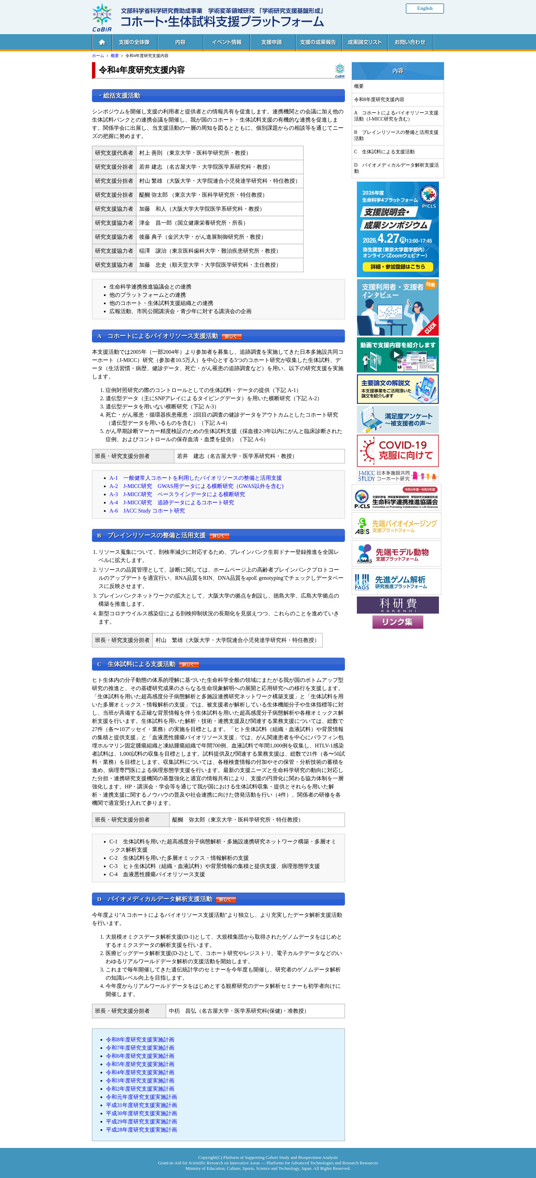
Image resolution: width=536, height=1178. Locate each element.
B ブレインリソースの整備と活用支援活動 (396, 135)
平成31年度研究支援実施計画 (141, 1105)
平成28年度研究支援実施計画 (141, 1130)
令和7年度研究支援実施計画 (140, 1048)
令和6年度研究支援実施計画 (140, 1056)
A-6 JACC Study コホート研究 (147, 511)
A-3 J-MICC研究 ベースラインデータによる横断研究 (177, 494)
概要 (115, 55)
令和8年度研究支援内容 (379, 99)
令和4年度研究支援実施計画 (140, 1072)
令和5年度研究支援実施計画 (140, 1064)
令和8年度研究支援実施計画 (140, 1039)
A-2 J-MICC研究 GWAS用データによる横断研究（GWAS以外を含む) (196, 486)
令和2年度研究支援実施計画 (140, 1089)
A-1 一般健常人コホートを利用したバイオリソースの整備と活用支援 (195, 478)
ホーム (98, 55)
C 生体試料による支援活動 (384, 151)
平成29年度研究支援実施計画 (141, 1121)
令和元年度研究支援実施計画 (141, 1097)
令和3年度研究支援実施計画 (140, 1080)
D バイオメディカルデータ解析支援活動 (396, 168)
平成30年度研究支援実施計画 (141, 1113)
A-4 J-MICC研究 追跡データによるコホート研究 (171, 502)
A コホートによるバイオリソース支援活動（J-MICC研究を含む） (396, 116)
